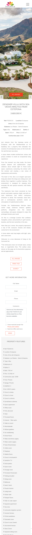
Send (10, 333)
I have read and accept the (15, 326)
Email (16, 291)
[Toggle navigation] (27, 4)
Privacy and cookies (13, 327)
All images (16, 94)
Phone (16, 299)
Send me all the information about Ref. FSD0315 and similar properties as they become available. (16, 315)
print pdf (16, 264)
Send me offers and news (15, 329)
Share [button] (15, 269)
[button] (1, 97)
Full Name (16, 283)
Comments (16, 306)
